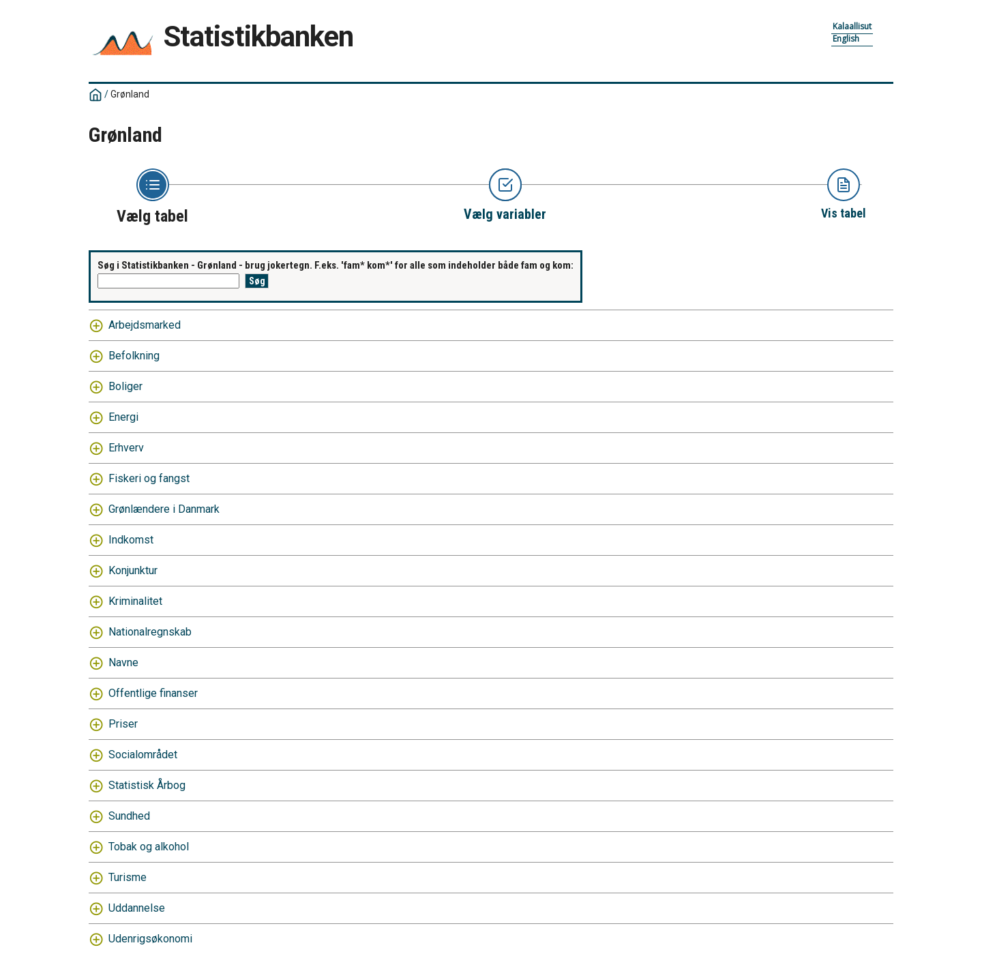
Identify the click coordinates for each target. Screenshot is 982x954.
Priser (123, 723)
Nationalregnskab (150, 631)
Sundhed (129, 815)
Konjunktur (133, 570)
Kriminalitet (135, 601)
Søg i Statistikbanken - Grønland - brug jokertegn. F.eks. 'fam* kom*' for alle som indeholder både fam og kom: (336, 265)
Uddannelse (136, 907)
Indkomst (130, 539)
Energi (123, 417)
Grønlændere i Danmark (164, 509)
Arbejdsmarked (144, 324)
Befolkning (134, 355)
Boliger (125, 386)
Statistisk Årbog (146, 785)
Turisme (127, 877)
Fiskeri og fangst (149, 478)
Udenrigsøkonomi (150, 938)
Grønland (129, 94)
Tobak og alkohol (148, 846)
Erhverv (126, 447)
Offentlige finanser (153, 693)
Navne (123, 662)
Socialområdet (142, 754)
